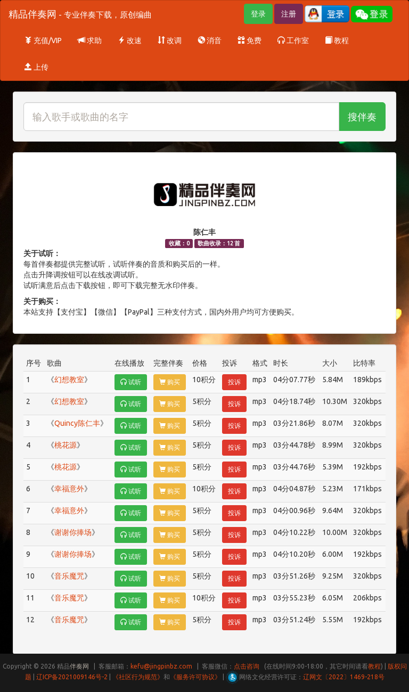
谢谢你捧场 (73, 532)
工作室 (293, 40)
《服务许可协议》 (195, 676)
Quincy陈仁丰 (77, 423)
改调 (170, 40)
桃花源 (65, 445)
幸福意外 (69, 488)
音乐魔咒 (69, 576)
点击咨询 (246, 666)
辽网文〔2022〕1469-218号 (344, 676)
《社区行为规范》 (137, 676)
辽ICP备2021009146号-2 (72, 676)
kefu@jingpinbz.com (161, 666)
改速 (130, 40)
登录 (258, 14)
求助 (90, 40)
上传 (36, 67)
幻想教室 (69, 379)
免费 (249, 40)
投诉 (234, 381)
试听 (130, 381)
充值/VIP (43, 40)
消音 (210, 40)
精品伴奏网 (80, 14)
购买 (169, 381)
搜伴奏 (362, 116)
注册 (288, 14)
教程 (337, 40)
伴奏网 (79, 666)
